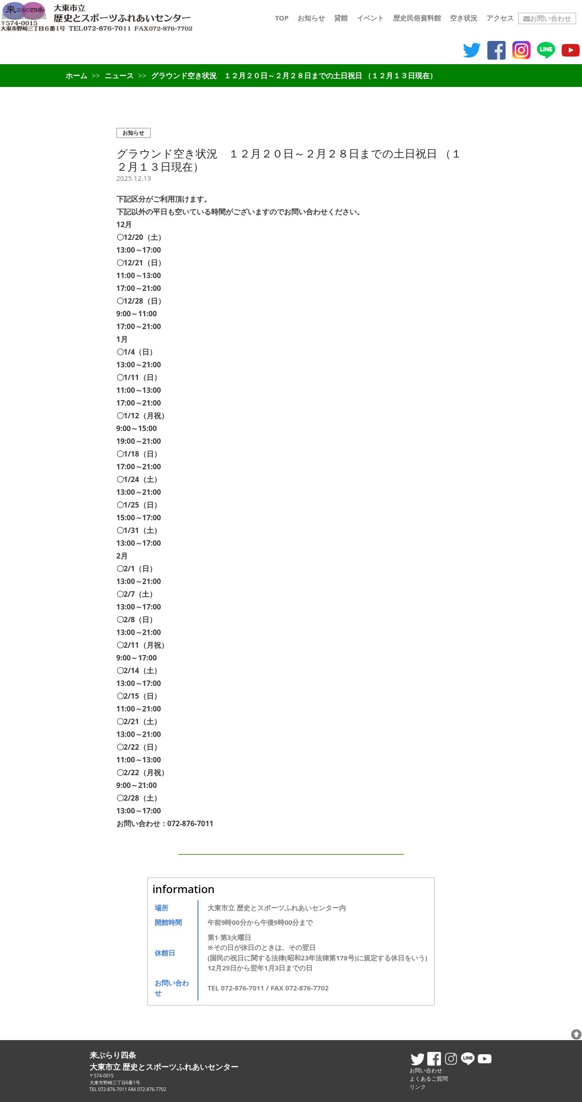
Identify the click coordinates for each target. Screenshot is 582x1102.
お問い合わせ (547, 18)
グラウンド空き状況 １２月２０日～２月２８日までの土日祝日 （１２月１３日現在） (289, 160)
